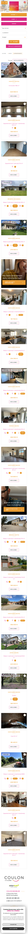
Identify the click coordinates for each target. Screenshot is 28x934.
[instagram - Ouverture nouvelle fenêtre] (16, 915)
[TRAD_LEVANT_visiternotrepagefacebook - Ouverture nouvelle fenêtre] (12, 915)
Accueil (4, 53)
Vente (10, 53)
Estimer (14, 23)
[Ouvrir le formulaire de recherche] (14, 41)
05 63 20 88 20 (12, 898)
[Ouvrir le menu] (4, 2)
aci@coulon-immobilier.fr (14, 901)
